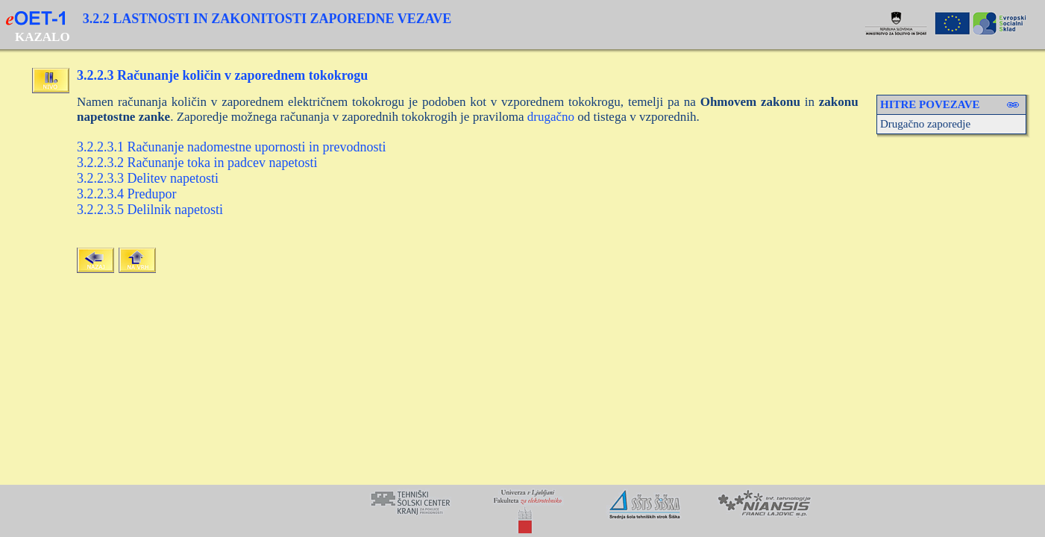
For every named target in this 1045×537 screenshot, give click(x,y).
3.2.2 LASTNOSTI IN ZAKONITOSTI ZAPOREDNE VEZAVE (267, 18)
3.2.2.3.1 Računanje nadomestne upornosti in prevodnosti (231, 146)
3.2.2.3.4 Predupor (127, 193)
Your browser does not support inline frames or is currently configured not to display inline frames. (522, 511)
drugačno (550, 117)
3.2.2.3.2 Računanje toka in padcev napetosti (197, 162)
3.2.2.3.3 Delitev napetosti (148, 178)
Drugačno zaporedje (925, 124)
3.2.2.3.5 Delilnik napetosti (150, 209)
